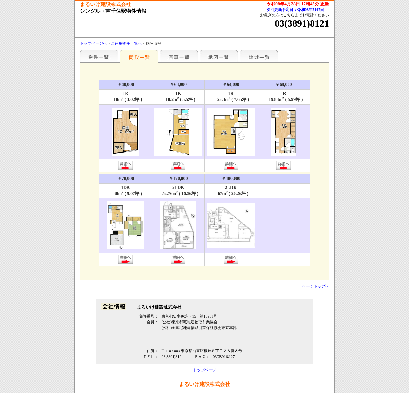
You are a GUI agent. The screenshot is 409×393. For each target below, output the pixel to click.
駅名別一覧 (99, 56)
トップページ (204, 370)
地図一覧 (219, 56)
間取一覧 (139, 56)
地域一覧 (259, 56)
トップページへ (93, 43)
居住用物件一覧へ (126, 43)
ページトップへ (315, 286)
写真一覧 (179, 56)
